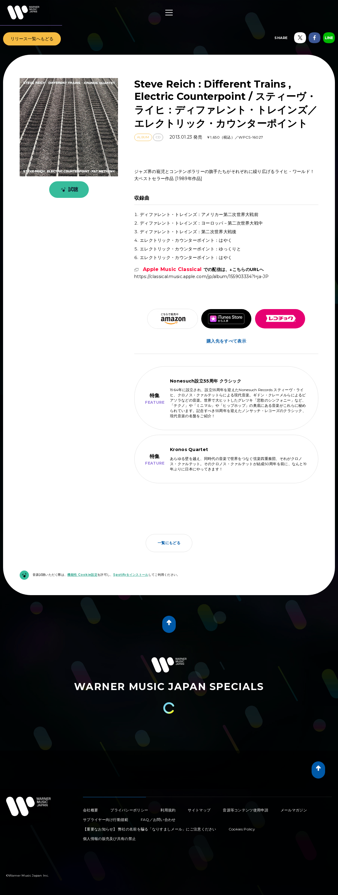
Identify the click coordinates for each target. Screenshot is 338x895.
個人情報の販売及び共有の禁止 (109, 838)
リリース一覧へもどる (31, 38)
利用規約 (167, 810)
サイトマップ (199, 810)
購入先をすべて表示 (226, 341)
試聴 (68, 189)
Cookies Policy (242, 829)
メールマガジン (294, 810)
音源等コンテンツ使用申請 (245, 810)
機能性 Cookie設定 (82, 575)
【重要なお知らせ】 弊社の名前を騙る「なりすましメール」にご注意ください (149, 829)
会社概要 (90, 810)
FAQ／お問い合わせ (158, 819)
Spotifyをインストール (130, 575)
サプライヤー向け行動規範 (105, 819)
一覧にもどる (169, 542)
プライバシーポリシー (129, 810)
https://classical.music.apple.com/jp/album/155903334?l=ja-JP (201, 272)
